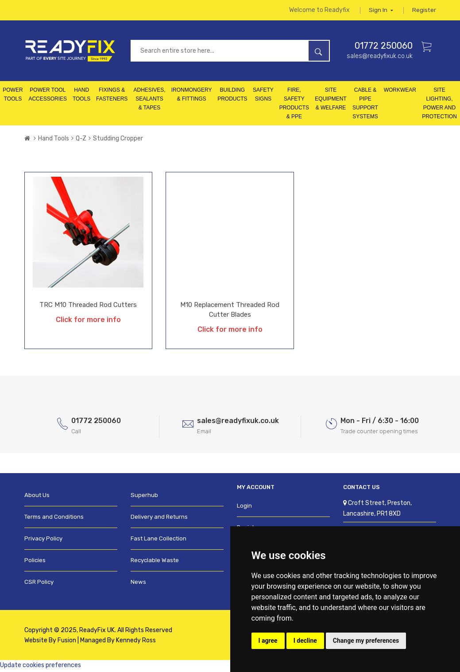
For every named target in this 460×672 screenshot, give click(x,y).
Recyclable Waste (154, 562)
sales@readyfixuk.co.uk (380, 57)
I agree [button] (268, 640)
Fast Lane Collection (158, 540)
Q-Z (81, 140)
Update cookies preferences (40, 666)
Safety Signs (263, 96)
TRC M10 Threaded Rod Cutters (88, 307)
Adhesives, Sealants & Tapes (150, 101)
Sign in (380, 11)
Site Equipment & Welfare (330, 101)
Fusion (67, 641)
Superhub (144, 496)
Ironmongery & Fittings (191, 96)
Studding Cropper (118, 140)
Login (244, 507)
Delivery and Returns (159, 518)
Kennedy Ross (136, 641)
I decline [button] (305, 640)
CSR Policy (38, 583)
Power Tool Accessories (47, 96)
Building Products (232, 96)
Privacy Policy (43, 540)
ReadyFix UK (97, 631)
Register (424, 11)
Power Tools (13, 96)
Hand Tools (81, 96)
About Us (37, 496)
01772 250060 (384, 47)
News (138, 583)
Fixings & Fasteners (112, 96)
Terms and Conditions (54, 518)
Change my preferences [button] (366, 640)
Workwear (400, 92)
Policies (35, 562)
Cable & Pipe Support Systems (365, 105)
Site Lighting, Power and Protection (439, 105)
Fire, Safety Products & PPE (294, 105)
